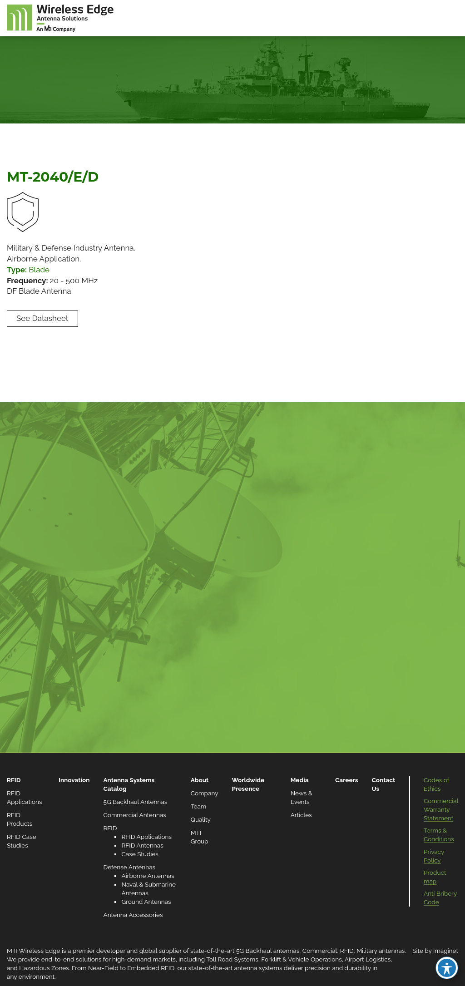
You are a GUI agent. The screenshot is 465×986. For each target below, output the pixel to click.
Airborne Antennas (147, 875)
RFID (13, 780)
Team (199, 806)
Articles (301, 814)
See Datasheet (42, 318)
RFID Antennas (142, 845)
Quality (201, 819)
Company (204, 793)
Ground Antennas (146, 901)
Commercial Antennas (134, 814)
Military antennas (380, 950)
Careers (346, 780)
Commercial (319, 950)
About (200, 780)
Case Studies (139, 854)
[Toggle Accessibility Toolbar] (447, 968)
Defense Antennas (129, 867)
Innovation (74, 780)
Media (300, 780)
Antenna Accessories (133, 914)
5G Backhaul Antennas (135, 801)
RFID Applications (146, 836)
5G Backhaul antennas (267, 950)
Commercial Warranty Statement (441, 809)
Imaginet (445, 950)
